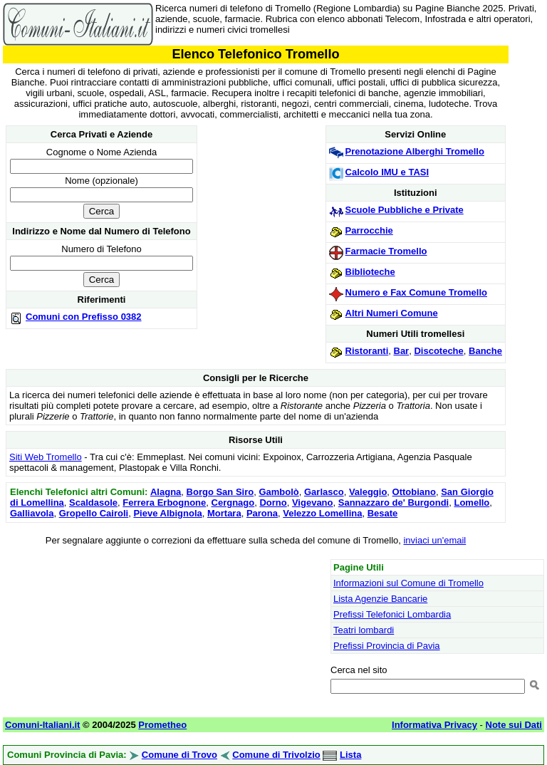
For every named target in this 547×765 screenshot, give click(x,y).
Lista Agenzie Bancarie (380, 598)
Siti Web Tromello (45, 457)
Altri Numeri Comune (391, 313)
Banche (485, 350)
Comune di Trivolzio (276, 754)
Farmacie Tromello (386, 251)
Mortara (224, 513)
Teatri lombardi (363, 630)
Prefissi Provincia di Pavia (386, 645)
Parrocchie (369, 230)
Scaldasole (93, 502)
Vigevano (312, 502)
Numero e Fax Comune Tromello (416, 292)
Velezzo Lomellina (322, 513)
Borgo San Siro (220, 491)
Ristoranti (367, 350)
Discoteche (438, 350)
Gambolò (278, 491)
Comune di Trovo (179, 754)
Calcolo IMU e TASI (387, 172)
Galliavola (31, 513)
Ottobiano (414, 491)
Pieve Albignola (167, 513)
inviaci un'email (434, 540)
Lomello (471, 502)
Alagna (165, 491)
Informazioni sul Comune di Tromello (408, 583)
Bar (402, 350)
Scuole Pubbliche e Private (404, 209)
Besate (383, 513)
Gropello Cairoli (94, 513)
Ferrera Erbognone (164, 502)
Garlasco (324, 491)
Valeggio (368, 491)
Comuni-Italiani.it (42, 724)
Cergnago (233, 502)
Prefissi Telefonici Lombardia (392, 614)
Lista (350, 754)
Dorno (272, 502)
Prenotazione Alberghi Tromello (414, 151)
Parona (262, 513)
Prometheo (162, 724)
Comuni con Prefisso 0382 (84, 316)
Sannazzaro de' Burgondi (393, 502)
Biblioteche (370, 271)
